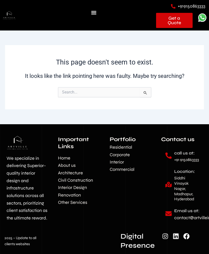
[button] (94, 13)
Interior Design (72, 187)
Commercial (122, 169)
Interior (117, 162)
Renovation (69, 195)
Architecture (70, 173)
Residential (121, 147)
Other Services (72, 202)
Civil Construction (75, 180)
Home (64, 158)
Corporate (120, 154)
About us (67, 165)
